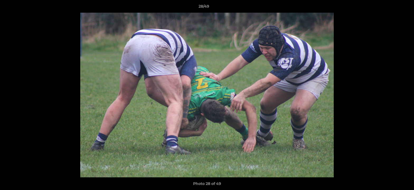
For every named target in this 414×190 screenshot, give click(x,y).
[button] (392, 7)
